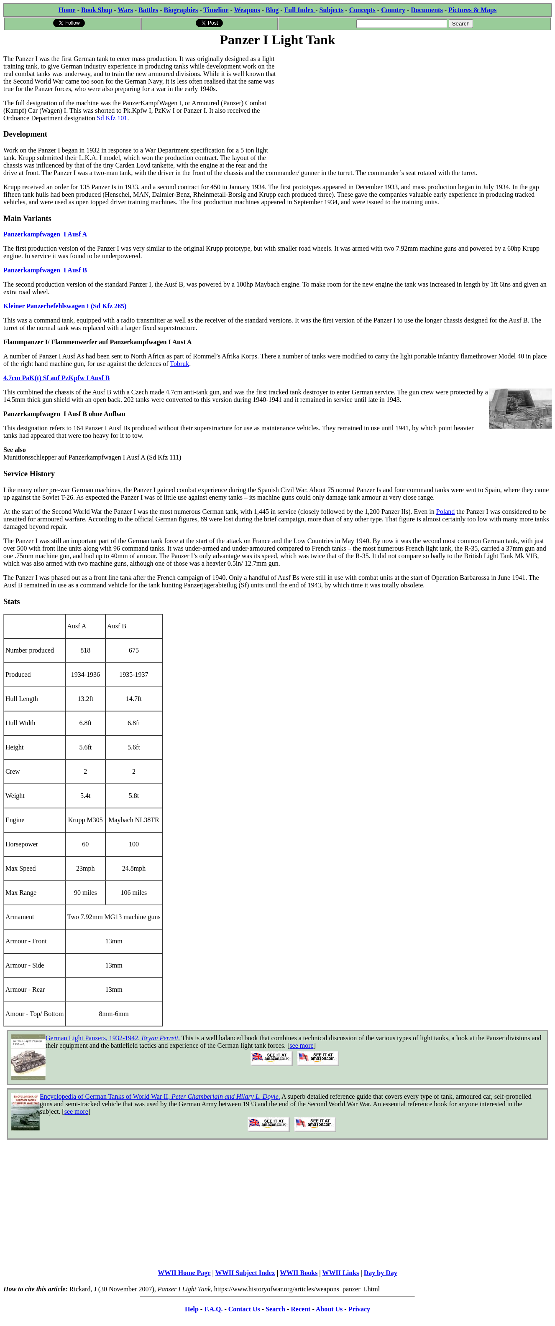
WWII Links (340, 1272)
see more (301, 1045)
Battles (148, 9)
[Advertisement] (415, 107)
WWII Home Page (184, 1272)
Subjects (332, 9)
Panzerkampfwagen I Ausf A (45, 234)
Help (192, 1309)
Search (275, 1309)
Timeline (215, 9)
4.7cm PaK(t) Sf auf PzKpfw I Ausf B (56, 377)
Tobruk (179, 363)
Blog (272, 9)
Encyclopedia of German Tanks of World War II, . (160, 1096)
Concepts (362, 9)
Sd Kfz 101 (112, 118)
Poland (445, 511)
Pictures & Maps (472, 9)
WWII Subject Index (245, 1272)
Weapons (247, 9)
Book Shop (96, 9)
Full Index (300, 9)
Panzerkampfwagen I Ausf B (45, 270)
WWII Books (298, 1272)
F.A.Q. (213, 1309)
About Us (329, 1309)
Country (393, 9)
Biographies (181, 9)
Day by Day (380, 1272)
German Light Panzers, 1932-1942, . (113, 1037)
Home (67, 9)
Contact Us (244, 1309)
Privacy (359, 1309)
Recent (300, 1309)
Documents (426, 9)
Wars (125, 9)
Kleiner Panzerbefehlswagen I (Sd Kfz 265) (64, 306)
